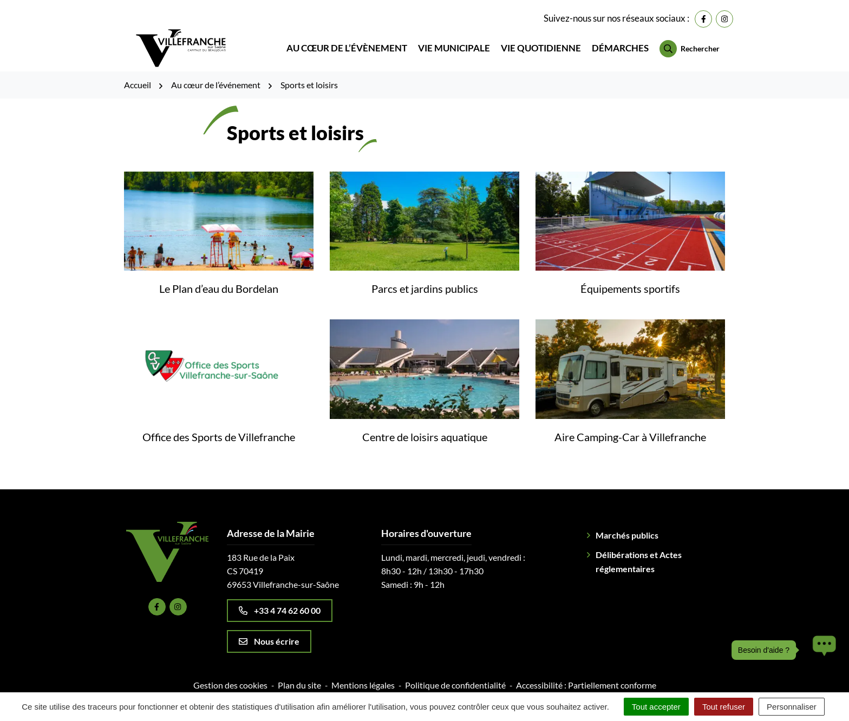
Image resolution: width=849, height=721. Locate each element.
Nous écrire (269, 633)
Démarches (620, 44)
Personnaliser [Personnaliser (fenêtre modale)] (792, 706)
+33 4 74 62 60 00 (280, 602)
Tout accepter (656, 706)
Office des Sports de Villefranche (218, 428)
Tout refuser (723, 706)
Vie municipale (454, 44)
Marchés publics (627, 527)
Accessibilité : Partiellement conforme (586, 677)
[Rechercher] (689, 45)
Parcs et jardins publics (424, 280)
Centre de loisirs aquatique (424, 428)
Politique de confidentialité (455, 677)
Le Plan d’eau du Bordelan (218, 280)
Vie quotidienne (541, 44)
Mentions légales (363, 677)
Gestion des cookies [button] (230, 677)
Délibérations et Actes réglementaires (639, 553)
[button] (821, 650)
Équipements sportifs (630, 280)
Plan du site (299, 677)
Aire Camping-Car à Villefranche (630, 428)
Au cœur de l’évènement (346, 44)
